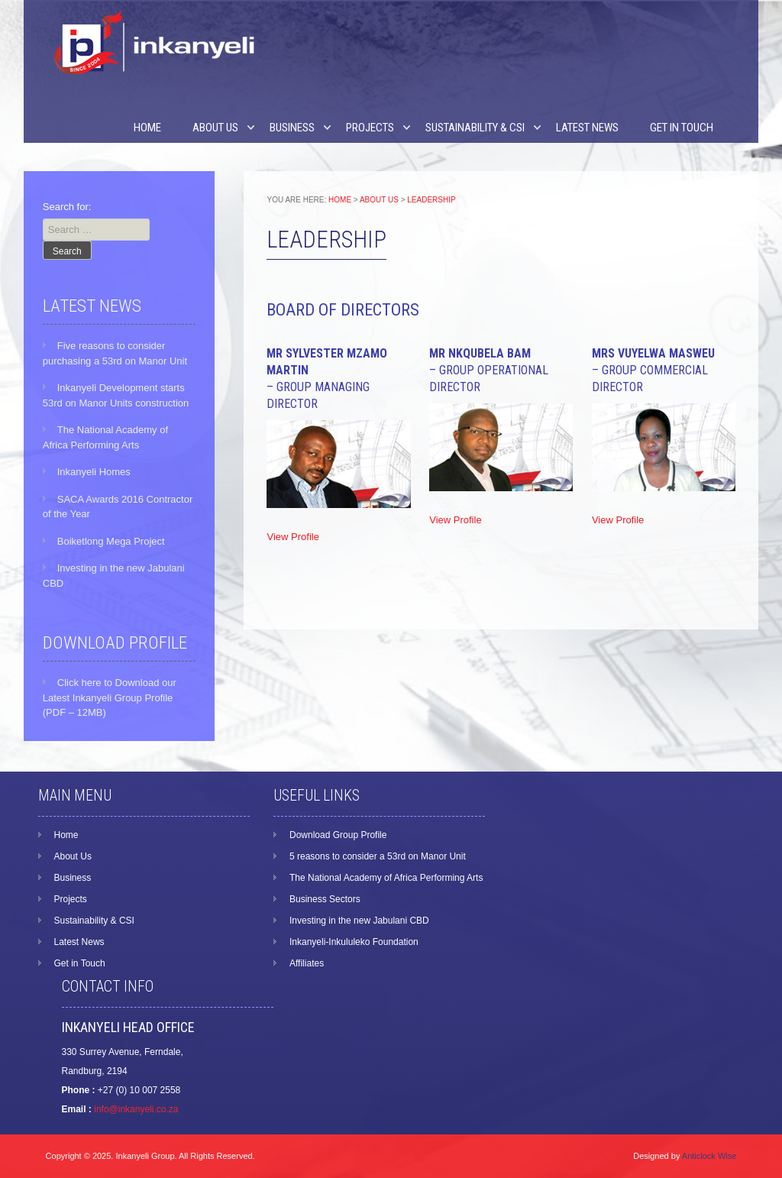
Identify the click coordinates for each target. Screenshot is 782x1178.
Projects (370, 127)
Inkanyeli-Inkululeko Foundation (353, 942)
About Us (215, 127)
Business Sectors (324, 899)
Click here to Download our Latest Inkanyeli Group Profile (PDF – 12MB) (109, 697)
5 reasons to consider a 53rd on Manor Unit (377, 856)
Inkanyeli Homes (94, 471)
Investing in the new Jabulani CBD (359, 920)
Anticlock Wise (709, 1155)
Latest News (587, 127)
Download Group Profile (337, 835)
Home (147, 127)
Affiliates (306, 963)
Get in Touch (681, 127)
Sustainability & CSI (475, 127)
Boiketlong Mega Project (111, 541)
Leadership (431, 200)
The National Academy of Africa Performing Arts (386, 877)
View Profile (292, 536)
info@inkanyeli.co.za (136, 1109)
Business (292, 127)
